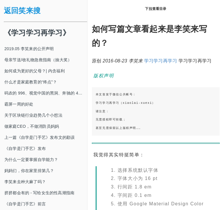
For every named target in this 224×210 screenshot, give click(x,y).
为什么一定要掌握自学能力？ (31, 159)
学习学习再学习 (160, 60)
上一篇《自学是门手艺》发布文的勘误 (39, 137)
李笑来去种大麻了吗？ (25, 181)
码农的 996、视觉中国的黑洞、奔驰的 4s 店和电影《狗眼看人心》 (45, 93)
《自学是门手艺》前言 (25, 204)
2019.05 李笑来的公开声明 (29, 48)
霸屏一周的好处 (18, 104)
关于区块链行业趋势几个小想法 (33, 115)
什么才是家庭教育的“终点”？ (30, 82)
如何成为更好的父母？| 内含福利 (34, 71)
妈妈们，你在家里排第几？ (29, 170)
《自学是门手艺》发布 (25, 148)
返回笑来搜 (22, 11)
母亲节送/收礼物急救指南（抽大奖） (38, 59)
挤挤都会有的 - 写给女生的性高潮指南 (39, 192)
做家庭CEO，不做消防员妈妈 (31, 126)
